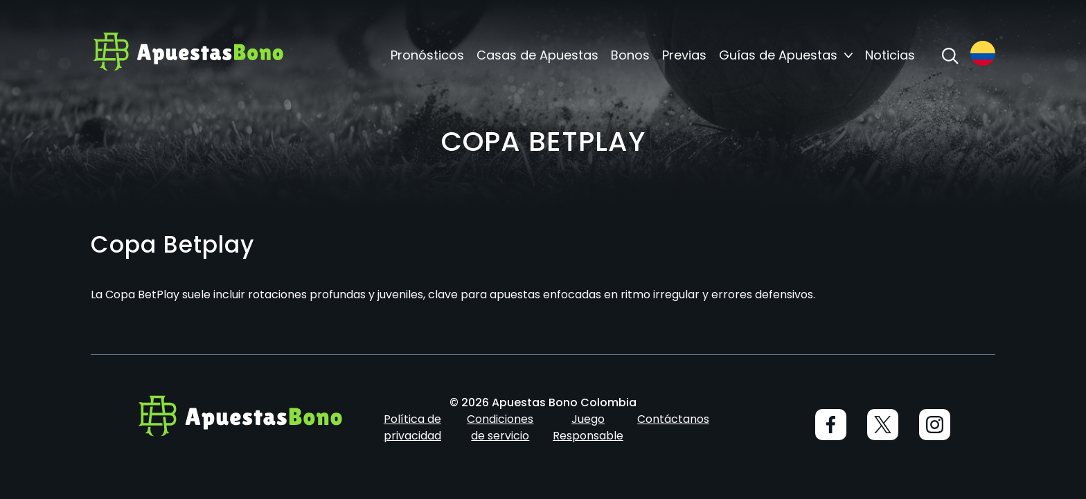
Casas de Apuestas (537, 55)
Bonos (630, 55)
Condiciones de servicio (500, 427)
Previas (684, 55)
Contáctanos (673, 419)
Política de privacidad (412, 427)
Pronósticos (427, 55)
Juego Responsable (588, 427)
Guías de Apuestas (778, 55)
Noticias (890, 55)
